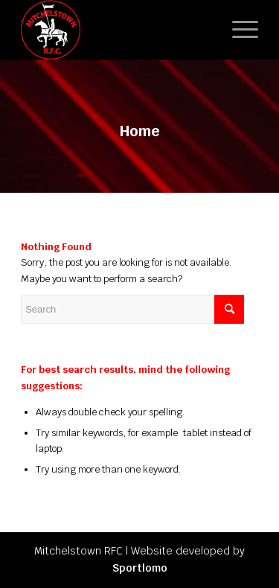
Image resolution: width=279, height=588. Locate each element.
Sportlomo (139, 568)
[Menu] (237, 30)
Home (140, 131)
